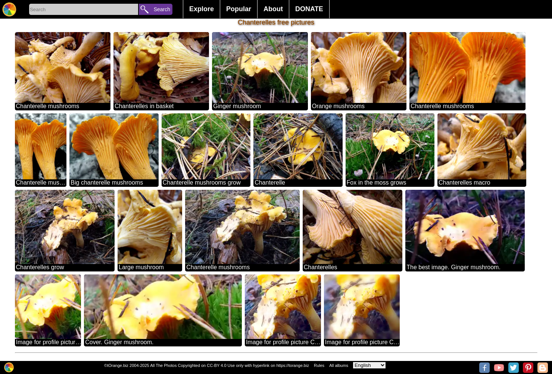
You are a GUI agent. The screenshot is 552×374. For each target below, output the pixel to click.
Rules (319, 365)
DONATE (309, 9)
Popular (238, 9)
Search (162, 9)
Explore (201, 9)
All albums (338, 365)
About (273, 9)
